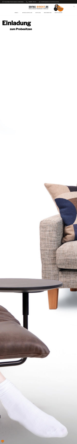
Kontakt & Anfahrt (58, 12)
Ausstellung (38, 12)
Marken (16, 12)
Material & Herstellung (27, 12)
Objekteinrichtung (47, 12)
